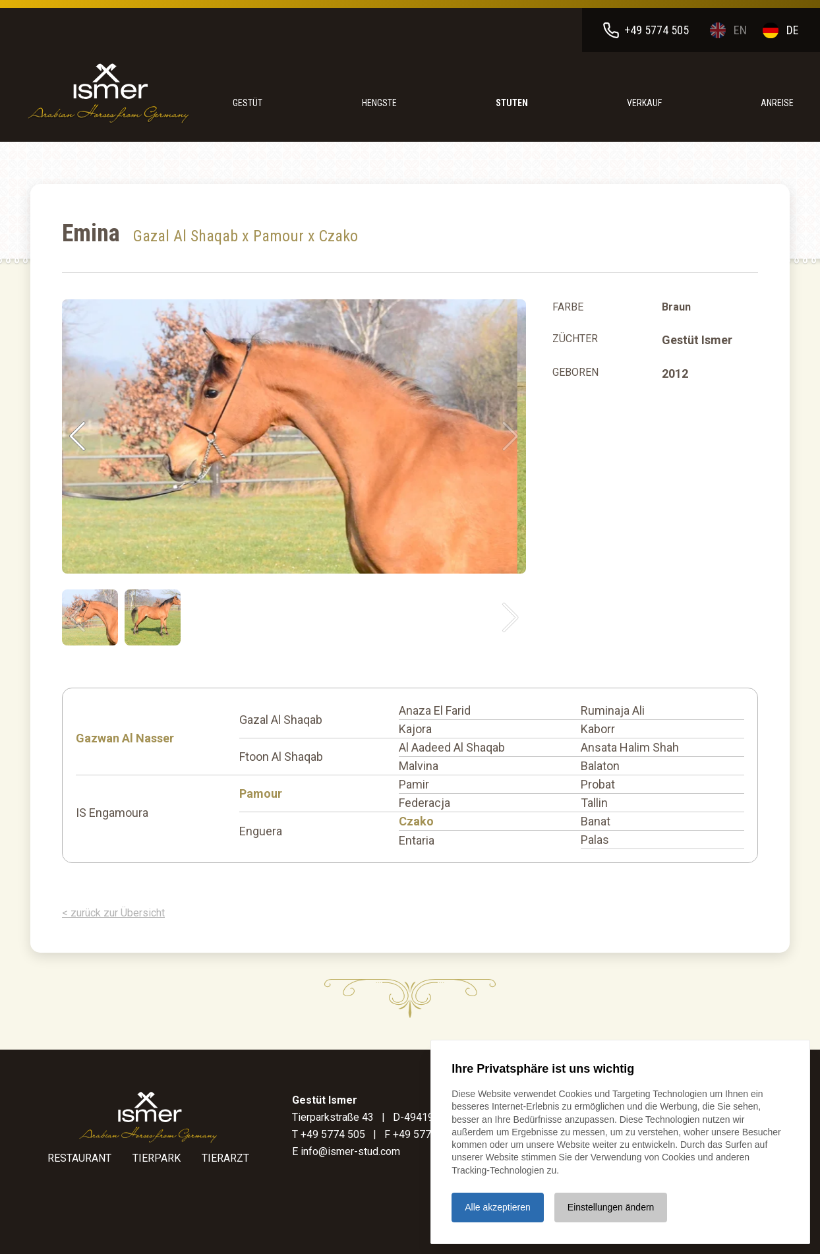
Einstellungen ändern (611, 1206)
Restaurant (79, 1158)
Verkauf (644, 103)
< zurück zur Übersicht (113, 913)
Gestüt (247, 103)
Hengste (379, 103)
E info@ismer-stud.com (346, 1151)
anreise (777, 103)
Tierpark (156, 1158)
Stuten (512, 103)
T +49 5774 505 (328, 1134)
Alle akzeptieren (498, 1206)
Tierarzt (225, 1158)
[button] (510, 436)
